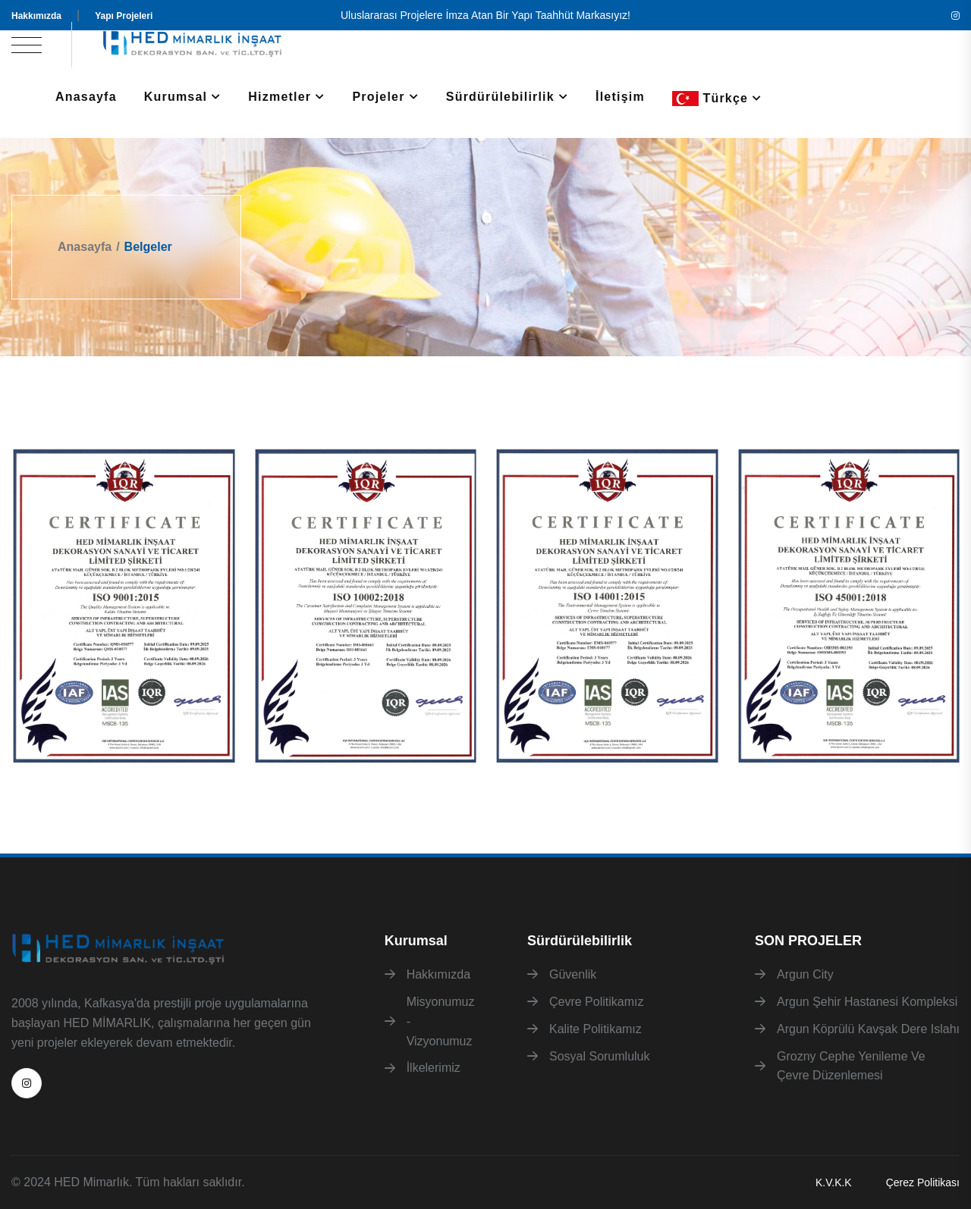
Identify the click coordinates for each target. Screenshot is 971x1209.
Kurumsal (175, 96)
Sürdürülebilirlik (500, 96)
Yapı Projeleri (123, 16)
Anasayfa (86, 96)
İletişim (620, 96)
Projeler (378, 96)
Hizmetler (279, 96)
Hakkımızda (36, 16)
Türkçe (710, 98)
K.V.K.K (833, 1182)
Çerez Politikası (923, 1182)
